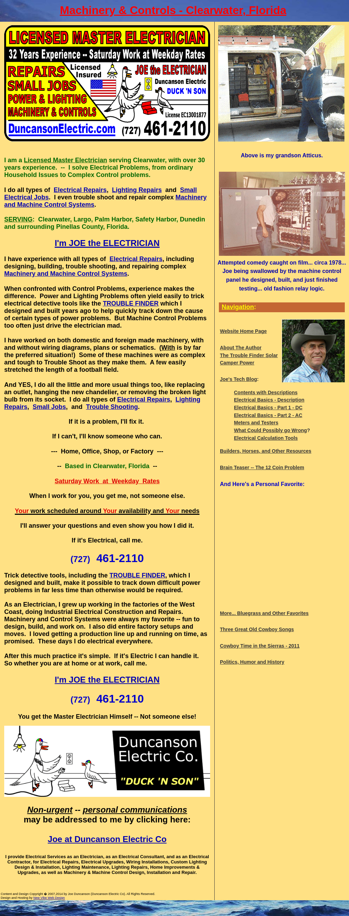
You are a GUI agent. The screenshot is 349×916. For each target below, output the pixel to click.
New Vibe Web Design (49, 898)
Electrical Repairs (80, 189)
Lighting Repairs (137, 189)
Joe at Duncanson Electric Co (107, 839)
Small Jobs (49, 406)
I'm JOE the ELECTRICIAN (107, 679)
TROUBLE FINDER (131, 303)
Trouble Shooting (112, 406)
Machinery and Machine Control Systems (65, 273)
